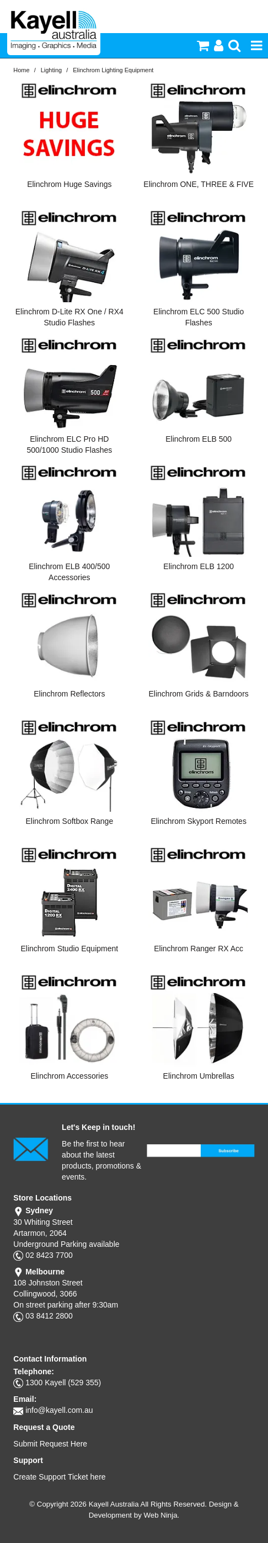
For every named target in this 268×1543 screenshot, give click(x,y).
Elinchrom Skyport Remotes (198, 821)
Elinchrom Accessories (69, 1075)
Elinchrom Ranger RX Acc (198, 948)
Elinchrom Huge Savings (69, 184)
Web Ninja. (161, 1515)
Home (21, 70)
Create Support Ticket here (59, 1476)
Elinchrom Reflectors (69, 693)
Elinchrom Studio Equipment (70, 948)
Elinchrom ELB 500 (198, 439)
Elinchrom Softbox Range (69, 821)
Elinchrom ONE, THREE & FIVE (198, 184)
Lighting (51, 70)
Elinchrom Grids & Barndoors (199, 693)
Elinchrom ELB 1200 (198, 566)
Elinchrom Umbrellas (198, 1075)
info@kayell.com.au (59, 1410)
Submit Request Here (50, 1443)
